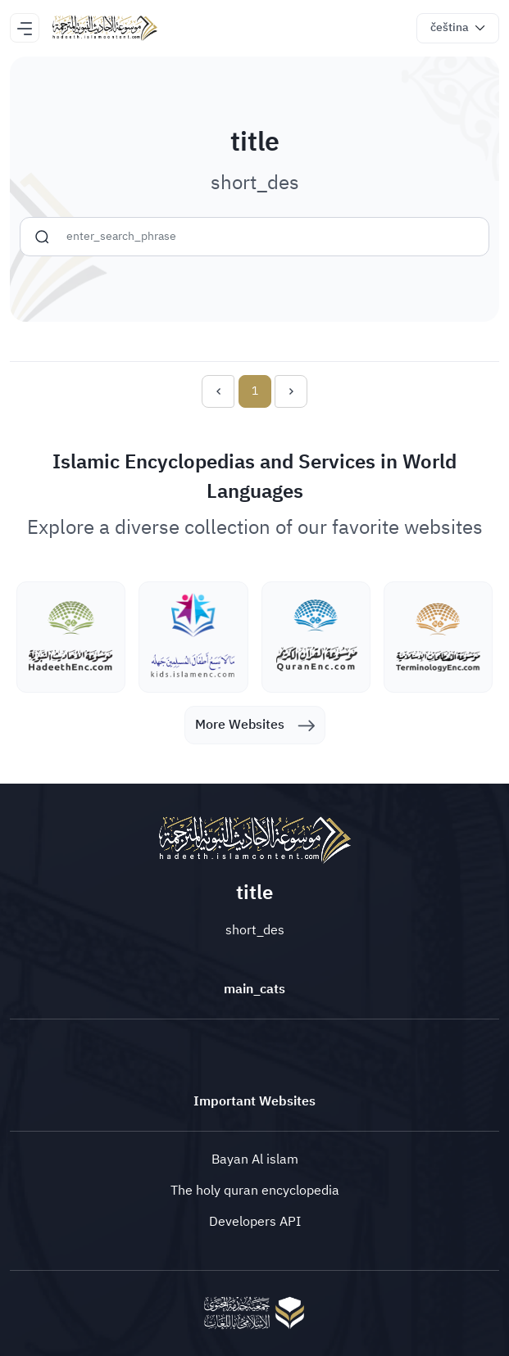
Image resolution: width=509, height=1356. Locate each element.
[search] (42, 236)
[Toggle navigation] (24, 28)
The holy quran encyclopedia (254, 1190)
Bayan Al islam (254, 1159)
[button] (457, 28)
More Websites (255, 724)
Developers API (255, 1222)
